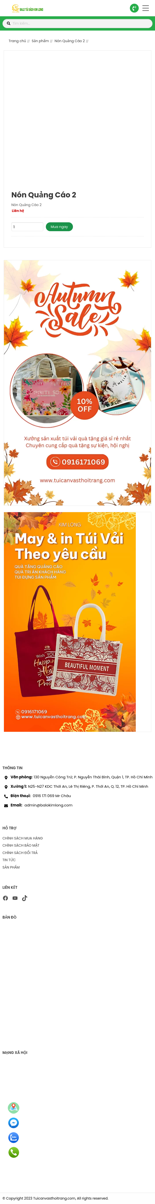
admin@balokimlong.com (48, 805)
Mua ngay (59, 226)
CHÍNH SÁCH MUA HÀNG (22, 838)
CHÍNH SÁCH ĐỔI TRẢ (19, 852)
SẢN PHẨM (11, 867)
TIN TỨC (9, 859)
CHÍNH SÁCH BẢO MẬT (20, 845)
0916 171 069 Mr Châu (52, 795)
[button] (145, 8)
